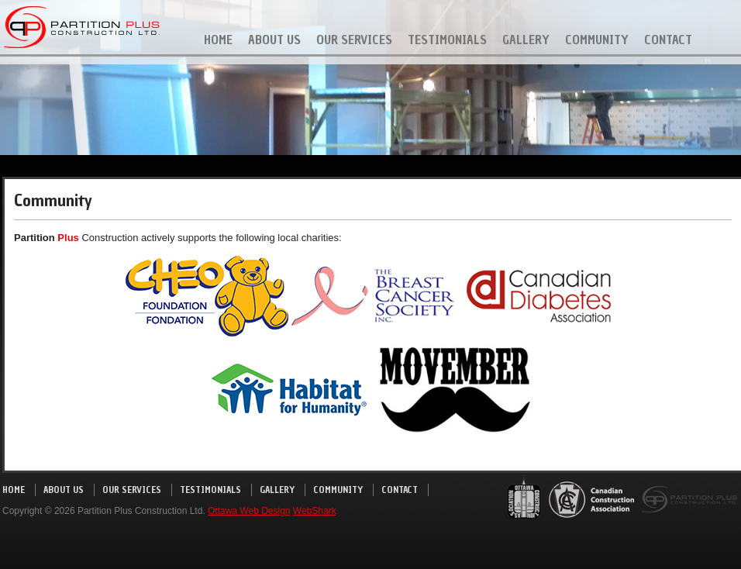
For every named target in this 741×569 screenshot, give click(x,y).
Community (597, 39)
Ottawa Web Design (249, 510)
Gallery (526, 39)
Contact (668, 39)
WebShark (314, 510)
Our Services (354, 39)
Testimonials (447, 39)
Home (218, 39)
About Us (274, 39)
